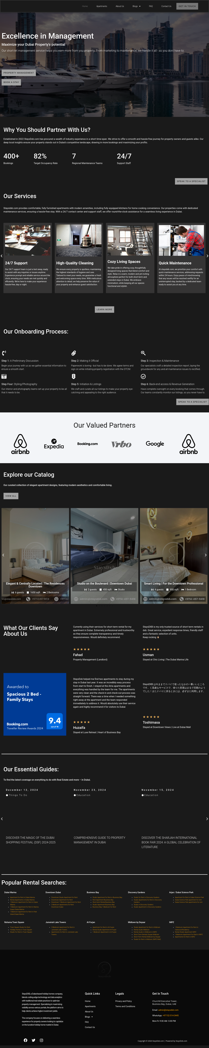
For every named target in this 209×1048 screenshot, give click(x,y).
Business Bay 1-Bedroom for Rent (104, 910)
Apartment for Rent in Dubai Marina (22, 900)
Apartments (100, 6)
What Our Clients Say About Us (30, 633)
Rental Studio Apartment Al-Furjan (104, 933)
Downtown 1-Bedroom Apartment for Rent (66, 905)
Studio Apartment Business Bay (104, 908)
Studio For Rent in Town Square (21, 935)
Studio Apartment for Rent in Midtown (147, 930)
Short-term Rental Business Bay (104, 905)
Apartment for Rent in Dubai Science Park (189, 900)
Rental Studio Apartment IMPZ (185, 935)
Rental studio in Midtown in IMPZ (145, 935)
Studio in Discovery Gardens (143, 908)
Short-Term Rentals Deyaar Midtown (146, 938)
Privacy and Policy (123, 1004)
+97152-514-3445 (171, 1018)
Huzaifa (79, 731)
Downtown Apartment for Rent (62, 903)
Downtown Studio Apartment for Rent (64, 900)
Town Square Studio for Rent (20, 930)
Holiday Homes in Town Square (21, 933)
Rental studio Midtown (141, 933)
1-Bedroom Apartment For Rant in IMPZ (189, 938)
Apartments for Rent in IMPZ (185, 940)
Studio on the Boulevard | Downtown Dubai (104, 586)
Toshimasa (151, 725)
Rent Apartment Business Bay (103, 903)
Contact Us (165, 6)
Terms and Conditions (125, 1009)
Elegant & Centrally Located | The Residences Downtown (35, 588)
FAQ (149, 6)
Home (83, 6)
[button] (3, 558)
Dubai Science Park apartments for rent (188, 905)
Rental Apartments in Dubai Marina (22, 903)
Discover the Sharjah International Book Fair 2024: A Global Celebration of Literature (171, 845)
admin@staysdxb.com (168, 1013)
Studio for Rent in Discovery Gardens (146, 900)
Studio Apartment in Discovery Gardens (147, 910)
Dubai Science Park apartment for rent (188, 903)
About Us (118, 6)
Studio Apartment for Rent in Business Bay (107, 900)
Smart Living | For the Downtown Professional (173, 586)
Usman (148, 658)
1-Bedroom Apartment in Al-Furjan (104, 935)
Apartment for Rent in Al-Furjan (103, 930)
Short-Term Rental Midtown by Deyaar (147, 940)
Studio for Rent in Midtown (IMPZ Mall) (147, 942)
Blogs (135, 6)
